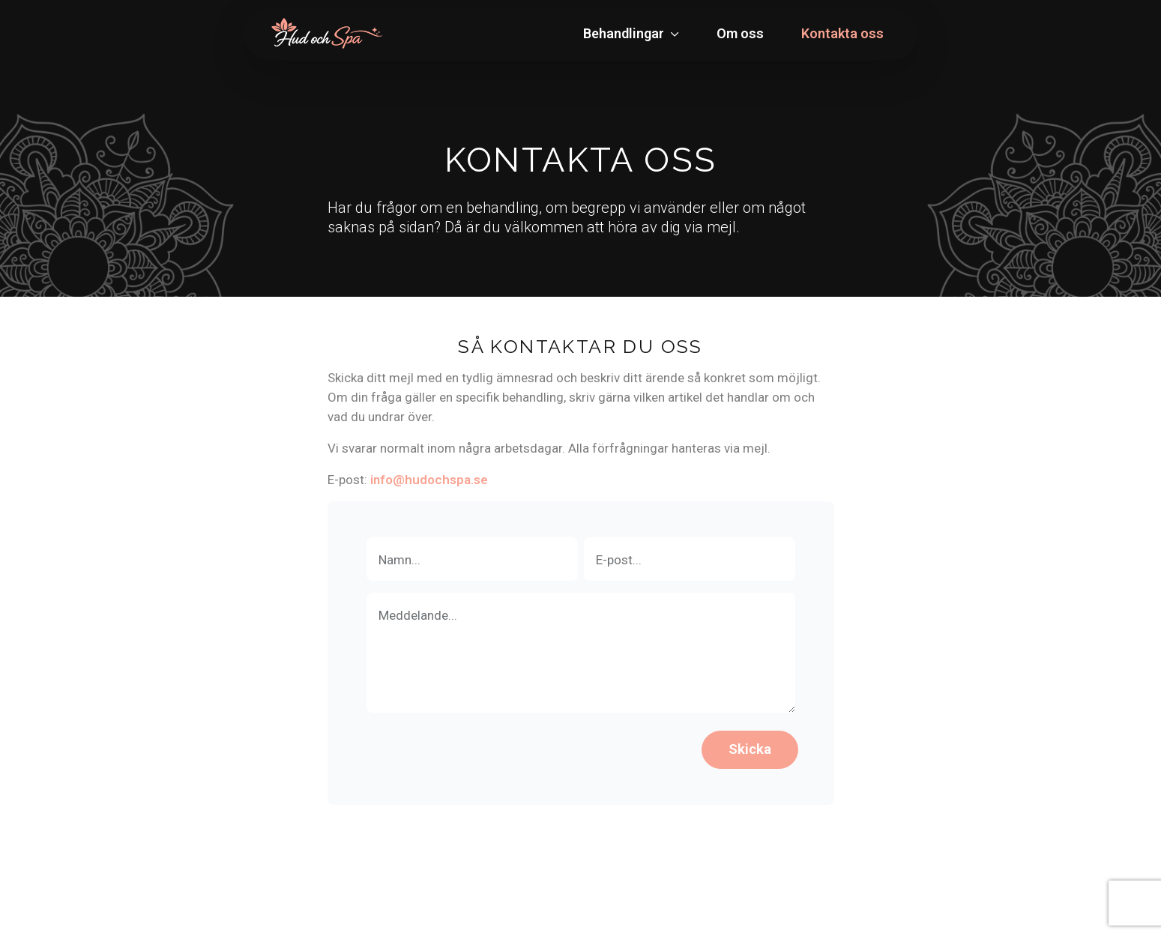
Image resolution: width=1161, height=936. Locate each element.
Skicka (750, 749)
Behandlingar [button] (625, 33)
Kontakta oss (842, 33)
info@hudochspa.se (429, 479)
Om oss (740, 33)
